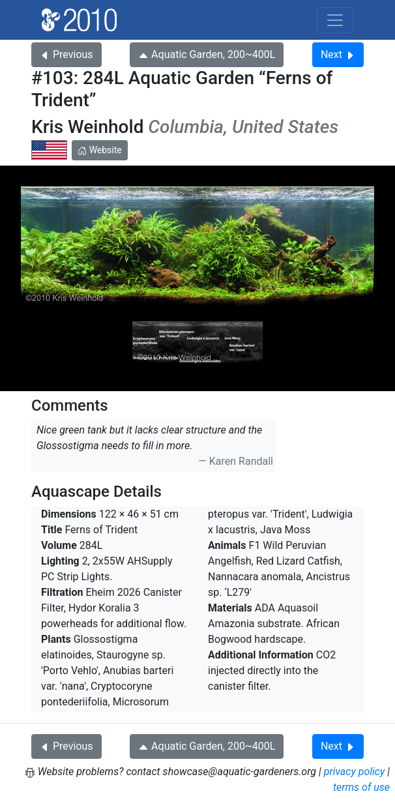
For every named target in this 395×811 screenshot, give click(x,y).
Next (338, 54)
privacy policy (354, 771)
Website (100, 150)
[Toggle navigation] (335, 20)
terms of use (361, 787)
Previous (66, 54)
